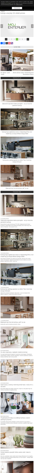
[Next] (32, 26)
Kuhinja (3, 11)
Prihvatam (17, 8)
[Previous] (2, 26)
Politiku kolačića (19, 4)
